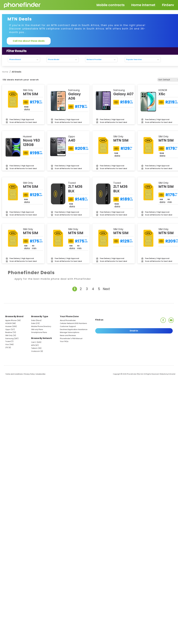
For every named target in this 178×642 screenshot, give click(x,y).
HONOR (8, 323)
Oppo (7, 329)
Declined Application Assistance (73, 329)
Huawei (8, 326)
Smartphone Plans (39, 332)
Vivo (7, 344)
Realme (8, 332)
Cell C (33, 342)
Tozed (8, 341)
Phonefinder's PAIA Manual (71, 338)
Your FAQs (64, 341)
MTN (33, 345)
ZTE (6, 347)
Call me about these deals (29, 40)
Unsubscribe (40, 374)
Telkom (34, 348)
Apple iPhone (11, 320)
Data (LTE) (35, 323)
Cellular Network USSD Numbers (73, 323)
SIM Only (8, 335)
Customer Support (68, 326)
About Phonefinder (68, 320)
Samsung (9, 338)
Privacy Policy (29, 374)
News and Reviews (68, 335)
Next (106, 289)
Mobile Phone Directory (41, 326)
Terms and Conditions (14, 374)
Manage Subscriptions (69, 332)
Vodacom (35, 351)
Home (5, 71)
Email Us (134, 330)
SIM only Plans (37, 329)
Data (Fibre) (36, 320)
